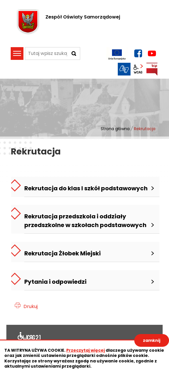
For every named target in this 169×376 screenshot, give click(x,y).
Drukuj (30, 306)
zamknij (151, 340)
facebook (138, 53)
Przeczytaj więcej (85, 350)
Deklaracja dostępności (29, 337)
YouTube (152, 53)
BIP (152, 69)
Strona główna (115, 129)
